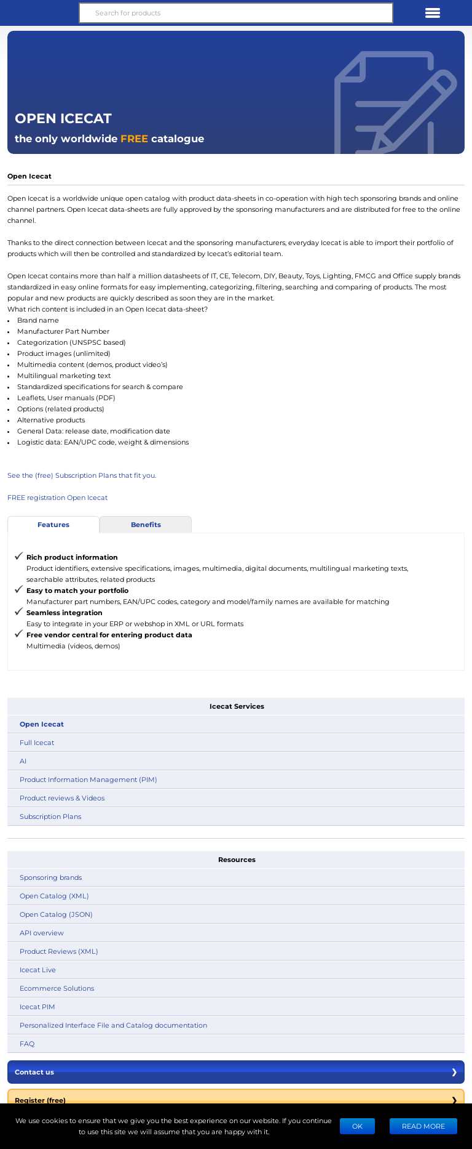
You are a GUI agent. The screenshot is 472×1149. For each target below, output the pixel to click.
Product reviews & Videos (62, 797)
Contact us (236, 1072)
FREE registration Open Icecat (57, 497)
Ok (357, 1126)
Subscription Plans (50, 816)
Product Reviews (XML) (59, 951)
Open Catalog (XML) (54, 895)
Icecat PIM (37, 1006)
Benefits (146, 524)
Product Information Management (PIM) (88, 779)
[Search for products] (236, 12)
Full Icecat (37, 742)
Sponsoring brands (51, 877)
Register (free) (236, 1100)
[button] (39, 13)
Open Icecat (42, 723)
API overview (42, 932)
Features (53, 524)
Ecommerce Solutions (57, 988)
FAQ (27, 1043)
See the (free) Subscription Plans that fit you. (81, 475)
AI (23, 760)
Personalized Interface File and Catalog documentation (113, 1025)
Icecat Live (38, 969)
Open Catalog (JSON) (56, 914)
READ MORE (423, 1126)
